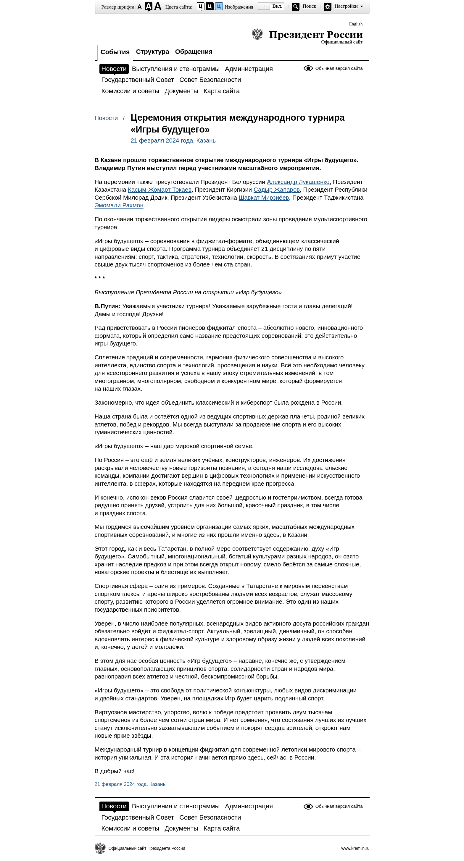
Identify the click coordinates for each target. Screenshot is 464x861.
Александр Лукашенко (298, 182)
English (356, 24)
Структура (152, 51)
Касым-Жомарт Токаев (159, 189)
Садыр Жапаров (277, 189)
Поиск (309, 6)
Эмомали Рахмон (119, 205)
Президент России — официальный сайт (307, 36)
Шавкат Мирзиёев (264, 197)
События (115, 52)
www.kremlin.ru (355, 848)
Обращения (194, 51)
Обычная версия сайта (339, 68)
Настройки (346, 6)
